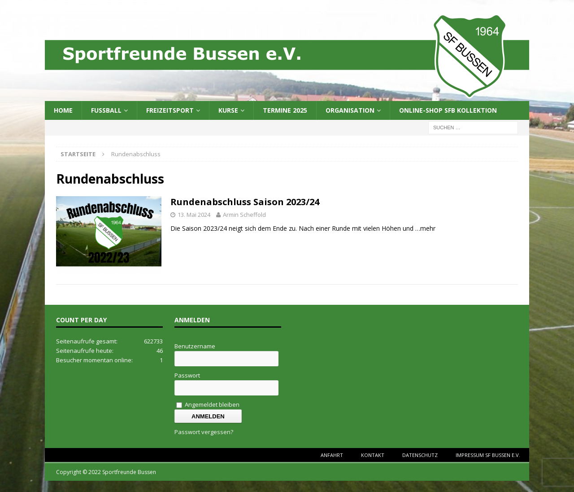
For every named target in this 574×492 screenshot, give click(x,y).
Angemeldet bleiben (207, 404)
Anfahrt (332, 455)
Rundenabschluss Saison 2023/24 (244, 202)
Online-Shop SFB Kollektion (448, 110)
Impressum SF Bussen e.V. (488, 455)
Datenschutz (420, 455)
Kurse (228, 110)
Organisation (350, 110)
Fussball (106, 110)
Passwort (187, 375)
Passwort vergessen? (203, 432)
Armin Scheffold (244, 215)
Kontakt (372, 455)
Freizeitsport (170, 110)
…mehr (425, 228)
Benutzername (194, 346)
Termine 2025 (285, 110)
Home (63, 110)
